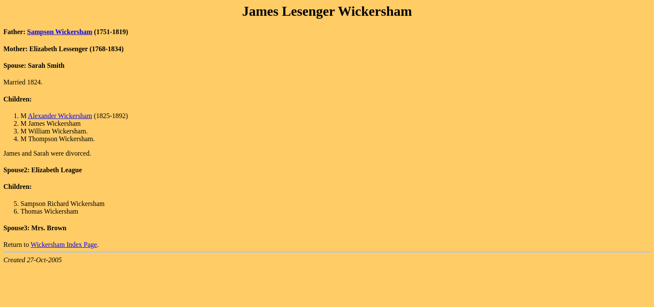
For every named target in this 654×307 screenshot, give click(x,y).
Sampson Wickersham (60, 31)
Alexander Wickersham (60, 115)
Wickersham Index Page (64, 244)
